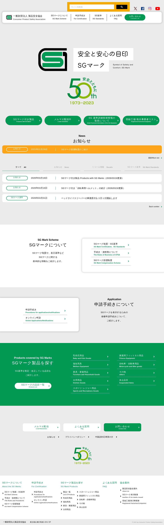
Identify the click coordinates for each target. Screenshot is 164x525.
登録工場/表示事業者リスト (141, 120)
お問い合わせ (135, 17)
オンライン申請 (45, 319)
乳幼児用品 (90, 357)
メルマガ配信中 (63, 120)
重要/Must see (153, 158)
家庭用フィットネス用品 (136, 357)
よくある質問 (82, 427)
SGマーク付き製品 (23, 120)
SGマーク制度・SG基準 (111, 245)
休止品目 (136, 381)
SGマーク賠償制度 (111, 261)
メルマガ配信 (41, 427)
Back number (154, 206)
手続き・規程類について (111, 253)
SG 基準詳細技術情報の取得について (102, 120)
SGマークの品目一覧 (33, 385)
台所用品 (90, 381)
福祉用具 (90, 365)
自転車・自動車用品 (136, 365)
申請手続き (45, 311)
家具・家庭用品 (90, 373)
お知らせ (51, 437)
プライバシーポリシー (75, 437)
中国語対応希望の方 (104, 437)
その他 (136, 373)
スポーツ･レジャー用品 (90, 389)
